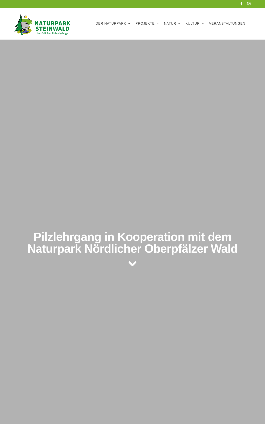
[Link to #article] (132, 264)
